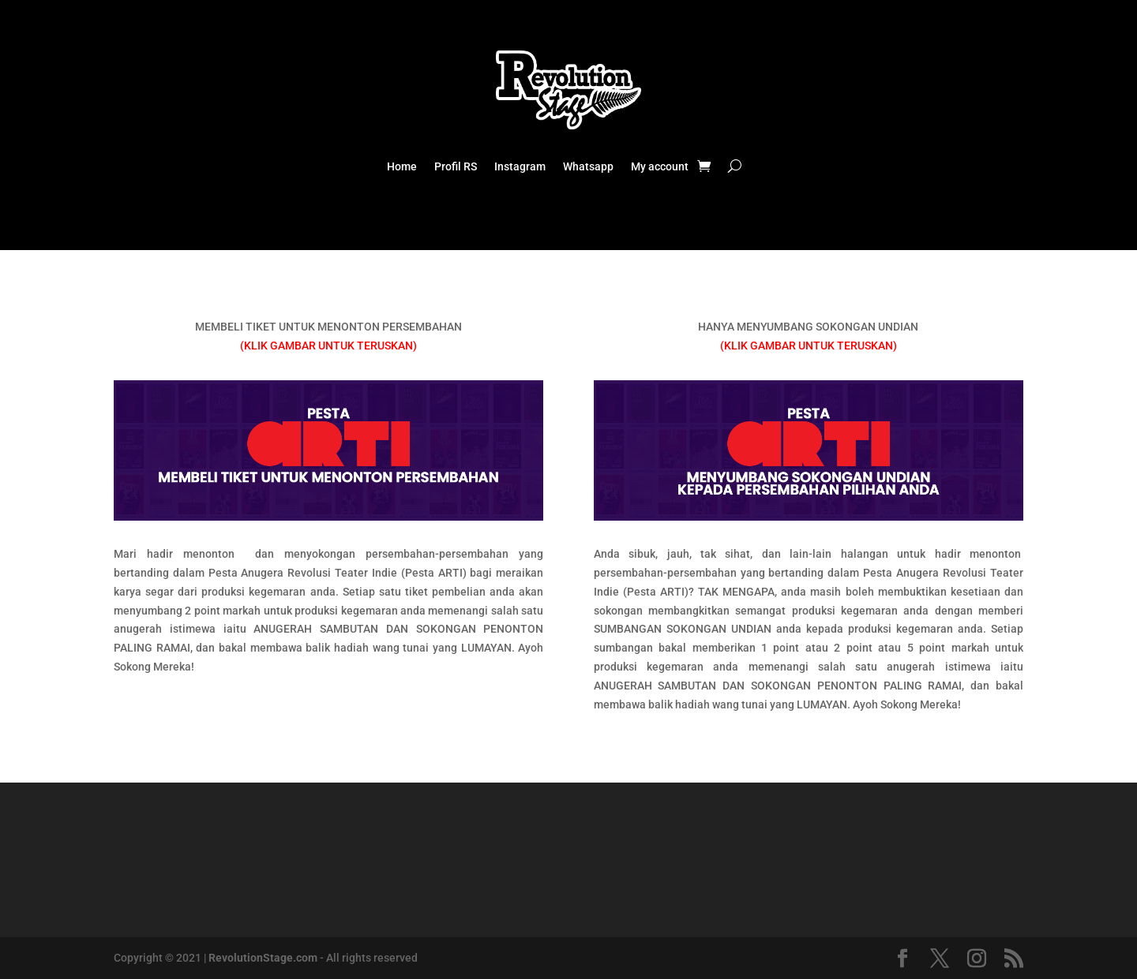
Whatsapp (588, 167)
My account (660, 167)
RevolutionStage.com (262, 957)
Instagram (520, 167)
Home (402, 167)
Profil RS (455, 167)
